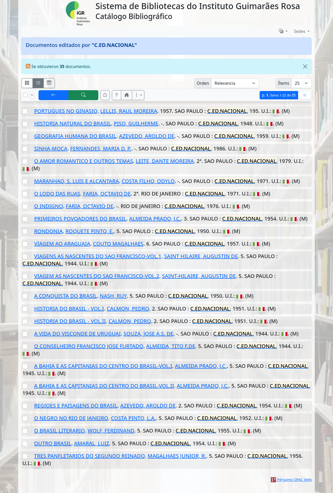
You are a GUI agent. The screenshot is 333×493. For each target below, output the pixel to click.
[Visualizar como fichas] (27, 83)
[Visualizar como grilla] (49, 83)
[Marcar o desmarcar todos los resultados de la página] (25, 95)
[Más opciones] (138, 95)
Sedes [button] (300, 31)
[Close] (305, 66)
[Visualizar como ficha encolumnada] (38, 83)
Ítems (283, 83)
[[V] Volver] (54, 95)
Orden (203, 83)
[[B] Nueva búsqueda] (83, 95)
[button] (116, 95)
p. (279, 95)
